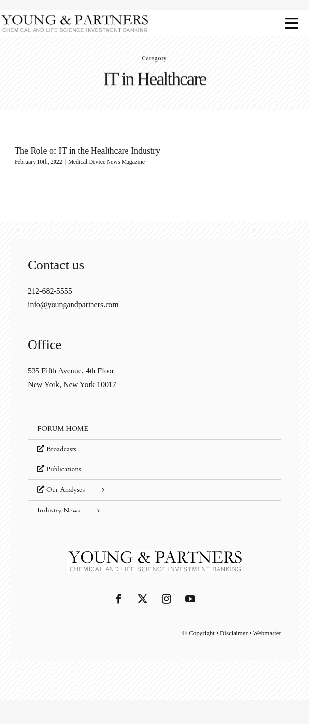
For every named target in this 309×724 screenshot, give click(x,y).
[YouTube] (190, 599)
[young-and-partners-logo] (74, 18)
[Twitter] (142, 599)
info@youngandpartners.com (73, 304)
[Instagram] (166, 599)
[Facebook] (118, 599)
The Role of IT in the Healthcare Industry (87, 151)
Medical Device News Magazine (106, 162)
